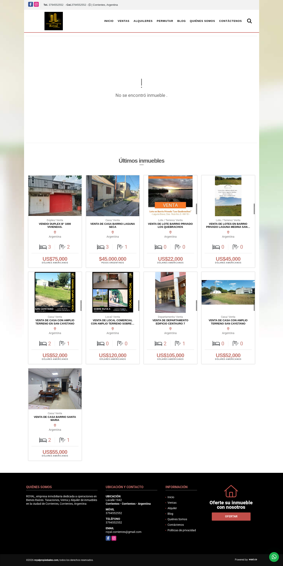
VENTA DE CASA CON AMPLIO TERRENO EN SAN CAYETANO (55, 322)
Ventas (124, 20)
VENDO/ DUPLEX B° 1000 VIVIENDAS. (55, 225)
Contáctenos (230, 20)
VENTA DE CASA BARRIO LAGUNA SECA (112, 225)
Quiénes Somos (202, 20)
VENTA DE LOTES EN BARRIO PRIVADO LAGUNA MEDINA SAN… (228, 225)
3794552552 (56, 4)
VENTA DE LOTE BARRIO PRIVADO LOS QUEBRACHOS (170, 225)
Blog (181, 20)
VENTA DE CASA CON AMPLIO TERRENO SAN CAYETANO (228, 322)
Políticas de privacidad (182, 530)
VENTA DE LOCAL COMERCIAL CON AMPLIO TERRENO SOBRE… (112, 322)
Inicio (109, 20)
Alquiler (172, 508)
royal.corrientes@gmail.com (123, 532)
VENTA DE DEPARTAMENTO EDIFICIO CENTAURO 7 (170, 322)
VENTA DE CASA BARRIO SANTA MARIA (55, 418)
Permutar (165, 20)
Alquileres (143, 20)
